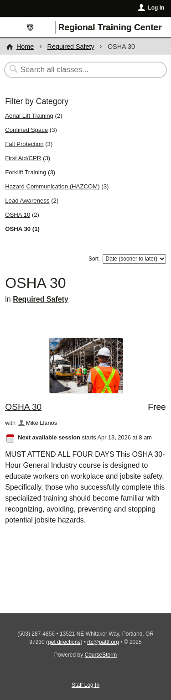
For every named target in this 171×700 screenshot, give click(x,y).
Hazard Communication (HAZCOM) (52, 186)
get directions (64, 642)
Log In (156, 8)
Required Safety (70, 46)
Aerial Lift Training (29, 115)
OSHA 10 (17, 214)
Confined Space (26, 129)
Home (25, 46)
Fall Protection (24, 144)
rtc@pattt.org (103, 642)
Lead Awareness (27, 200)
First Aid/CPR (23, 158)
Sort (93, 259)
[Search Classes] (80, 70)
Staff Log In (85, 685)
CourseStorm (101, 655)
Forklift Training (25, 172)
